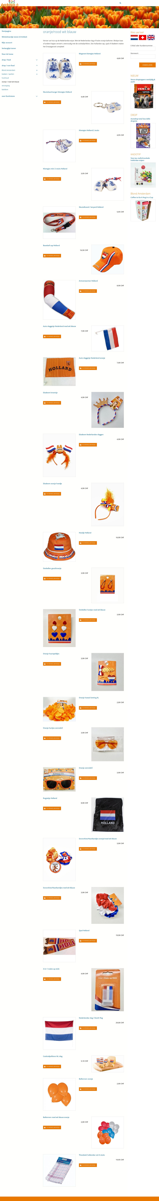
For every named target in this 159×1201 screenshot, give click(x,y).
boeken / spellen (8, 74)
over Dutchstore (8, 96)
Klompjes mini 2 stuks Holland (55, 169)
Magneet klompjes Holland (89, 53)
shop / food (6, 60)
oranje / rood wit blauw (10, 82)
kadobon (5, 90)
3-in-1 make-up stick (51, 969)
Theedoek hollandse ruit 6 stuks (92, 1155)
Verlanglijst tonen (9, 48)
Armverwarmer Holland (88, 281)
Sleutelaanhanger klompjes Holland (57, 92)
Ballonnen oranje (86, 1079)
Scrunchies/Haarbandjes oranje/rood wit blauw (98, 839)
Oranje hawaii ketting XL (89, 698)
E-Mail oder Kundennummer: (142, 45)
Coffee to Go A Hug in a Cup (142, 197)
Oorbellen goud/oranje (52, 568)
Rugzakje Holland (50, 798)
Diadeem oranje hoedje (52, 483)
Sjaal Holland (84, 930)
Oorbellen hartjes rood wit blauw (92, 610)
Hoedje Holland (85, 533)
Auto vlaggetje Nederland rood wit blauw (59, 326)
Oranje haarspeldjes (51, 654)
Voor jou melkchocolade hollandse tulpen (140, 159)
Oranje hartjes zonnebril (53, 728)
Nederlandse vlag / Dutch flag (91, 1018)
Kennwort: (135, 53)
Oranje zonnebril (85, 768)
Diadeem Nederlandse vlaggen (91, 434)
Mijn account (7, 42)
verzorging (6, 86)
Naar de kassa (7, 54)
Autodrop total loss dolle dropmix (140, 120)
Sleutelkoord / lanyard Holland (91, 207)
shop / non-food (8, 65)
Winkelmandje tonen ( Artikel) (14, 37)
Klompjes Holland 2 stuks (89, 130)
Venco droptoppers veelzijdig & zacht (143, 80)
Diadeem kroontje (50, 392)
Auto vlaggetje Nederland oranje (92, 358)
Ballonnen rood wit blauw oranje (56, 1117)
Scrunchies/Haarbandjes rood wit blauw (59, 888)
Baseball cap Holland (51, 245)
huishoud (5, 78)
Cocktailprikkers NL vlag (52, 1056)
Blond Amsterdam (8, 70)
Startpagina (6, 31)
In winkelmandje (89, 64)
